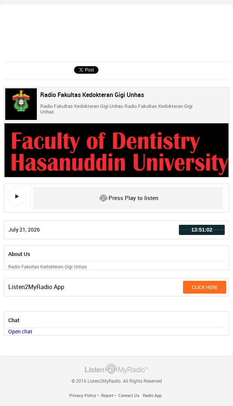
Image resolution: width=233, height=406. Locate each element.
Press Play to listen (134, 197)
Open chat (20, 331)
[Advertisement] (71, 35)
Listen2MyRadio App (36, 287)
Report (107, 395)
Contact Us (128, 395)
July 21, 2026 (24, 229)
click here (205, 287)
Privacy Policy (82, 395)
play (17, 196)
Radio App (152, 395)
